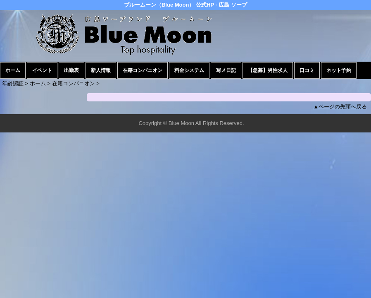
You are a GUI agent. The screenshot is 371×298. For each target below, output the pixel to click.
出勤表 (71, 70)
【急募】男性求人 (268, 70)
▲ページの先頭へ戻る (340, 106)
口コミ (307, 70)
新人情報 (101, 70)
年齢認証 (13, 83)
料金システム (189, 70)
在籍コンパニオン (142, 70)
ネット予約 (338, 70)
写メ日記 (226, 70)
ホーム (12, 70)
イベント (42, 70)
